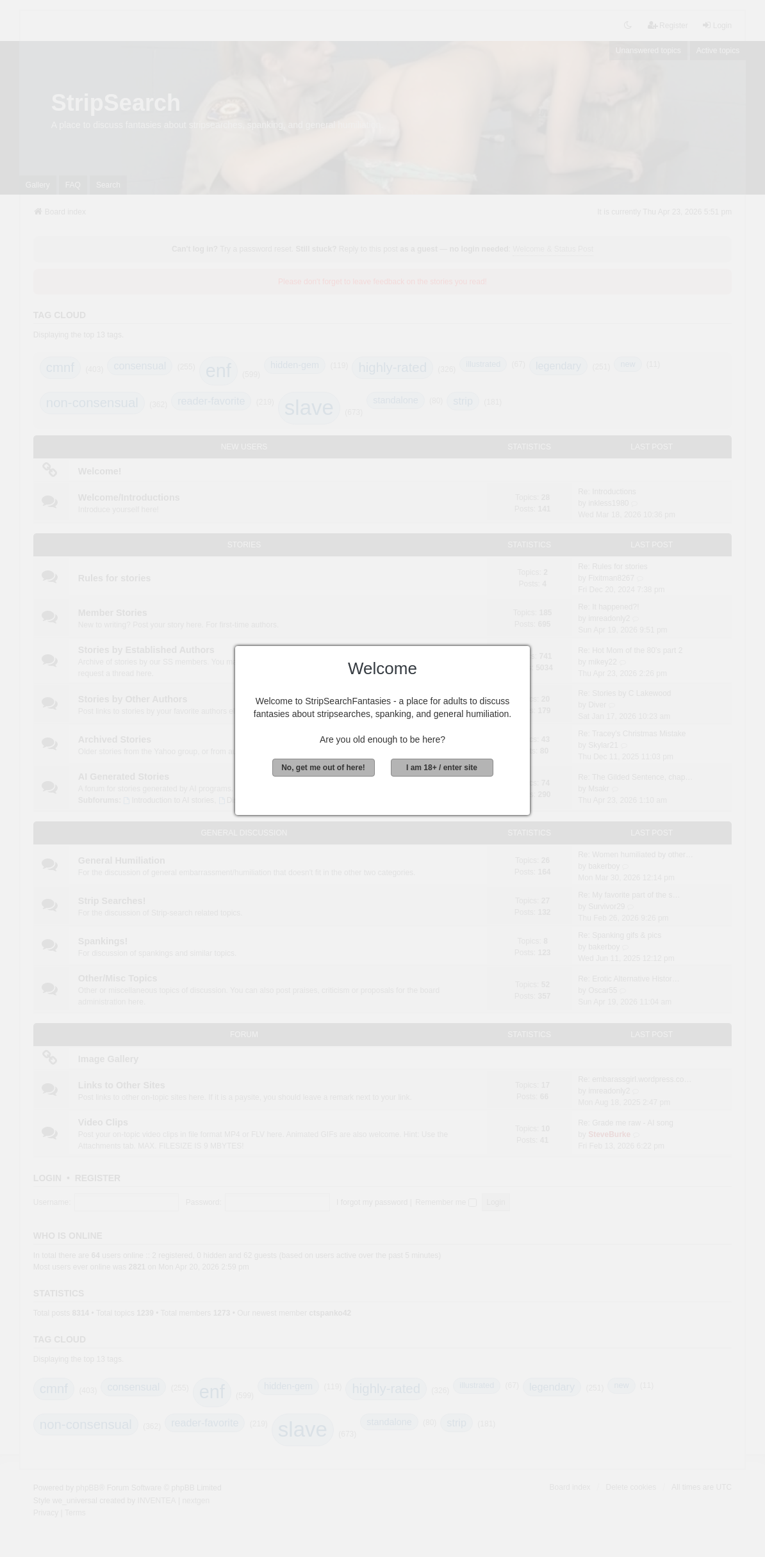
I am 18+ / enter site (441, 767)
